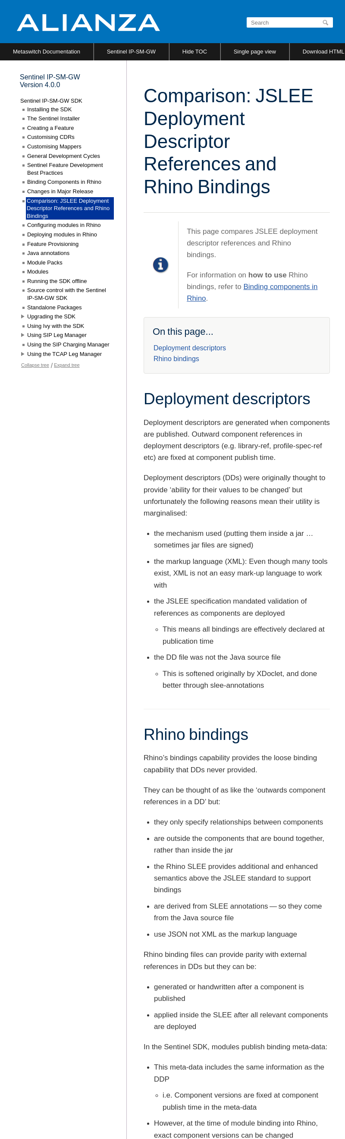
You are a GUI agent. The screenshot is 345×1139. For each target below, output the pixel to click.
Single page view (255, 51)
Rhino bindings (176, 358)
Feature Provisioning (52, 244)
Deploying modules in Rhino (62, 234)
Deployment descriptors (190, 348)
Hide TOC (194, 51)
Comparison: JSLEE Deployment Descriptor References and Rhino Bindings (68, 208)
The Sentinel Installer (53, 118)
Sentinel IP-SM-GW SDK (51, 101)
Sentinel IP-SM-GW (131, 51)
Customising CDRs (51, 137)
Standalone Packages (54, 307)
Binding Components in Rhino (64, 182)
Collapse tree (35, 365)
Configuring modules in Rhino (64, 225)
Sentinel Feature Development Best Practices (65, 169)
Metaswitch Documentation (46, 51)
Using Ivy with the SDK (55, 326)
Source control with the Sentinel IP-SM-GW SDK (66, 294)
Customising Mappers (54, 146)
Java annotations (48, 253)
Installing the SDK (49, 109)
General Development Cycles (63, 156)
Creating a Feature (50, 128)
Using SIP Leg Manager (57, 335)
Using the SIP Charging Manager (68, 344)
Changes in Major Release (60, 191)
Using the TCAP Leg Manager (64, 354)
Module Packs (45, 262)
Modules (37, 271)
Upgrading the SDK (51, 316)
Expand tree (66, 365)
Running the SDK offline (57, 281)
